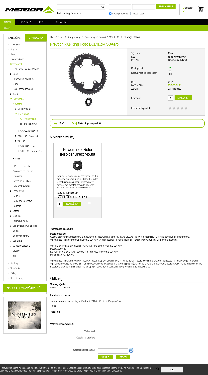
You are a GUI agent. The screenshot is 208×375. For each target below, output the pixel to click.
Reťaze (15, 210)
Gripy (15, 83)
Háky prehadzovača (23, 88)
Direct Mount (23, 108)
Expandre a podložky (23, 78)
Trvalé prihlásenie (120, 13)
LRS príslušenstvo (22, 166)
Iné (14, 255)
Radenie (17, 205)
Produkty (25, 22)
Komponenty (57, 301)
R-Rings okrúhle (28, 123)
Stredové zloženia (21, 245)
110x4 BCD (97, 301)
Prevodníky (72, 301)
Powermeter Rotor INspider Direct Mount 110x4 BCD (77, 154)
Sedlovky (17, 240)
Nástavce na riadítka (23, 171)
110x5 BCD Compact (27, 136)
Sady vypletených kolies (24, 225)
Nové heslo (138, 13)
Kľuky (15, 93)
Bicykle (13, 49)
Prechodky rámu (21, 186)
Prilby (13, 273)
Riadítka (16, 215)
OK (172, 369)
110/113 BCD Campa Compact (32, 151)
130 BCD (21, 141)
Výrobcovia (36, 37)
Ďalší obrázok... (131, 352)
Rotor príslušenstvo (22, 200)
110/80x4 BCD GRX (28, 131)
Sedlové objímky (21, 235)
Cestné (84, 301)
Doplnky (14, 263)
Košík (42, 22)
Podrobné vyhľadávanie (69, 13)
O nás (7, 22)
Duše (15, 74)
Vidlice (16, 250)
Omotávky (18, 176)
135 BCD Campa (26, 146)
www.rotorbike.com (60, 287)
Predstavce (18, 190)
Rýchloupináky (20, 220)
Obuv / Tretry (16, 278)
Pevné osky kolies (22, 181)
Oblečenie (15, 268)
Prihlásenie (61, 22)
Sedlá (15, 230)
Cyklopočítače (17, 59)
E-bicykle (15, 44)
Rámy (13, 54)
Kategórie (14, 38)
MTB (17, 158)
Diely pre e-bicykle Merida (26, 69)
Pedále (16, 195)
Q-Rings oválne (28, 118)
